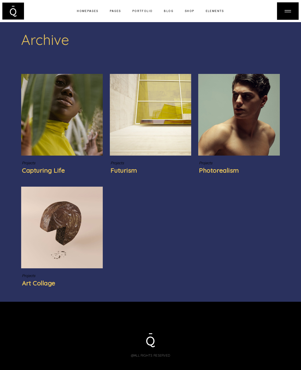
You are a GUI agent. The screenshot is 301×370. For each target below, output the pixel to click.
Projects (28, 163)
